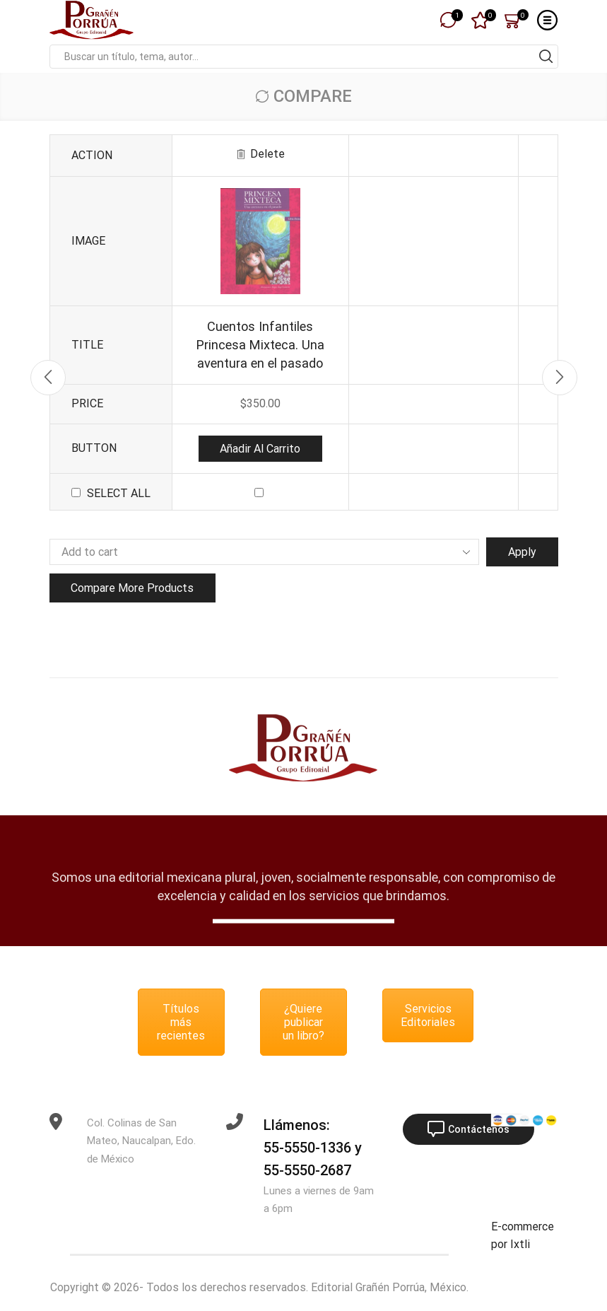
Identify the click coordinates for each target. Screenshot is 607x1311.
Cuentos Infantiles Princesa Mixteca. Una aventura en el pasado (260, 345)
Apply (522, 552)
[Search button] (546, 56)
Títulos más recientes (181, 1022)
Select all (119, 493)
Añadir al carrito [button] (260, 448)
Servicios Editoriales (428, 1015)
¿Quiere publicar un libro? (303, 1022)
